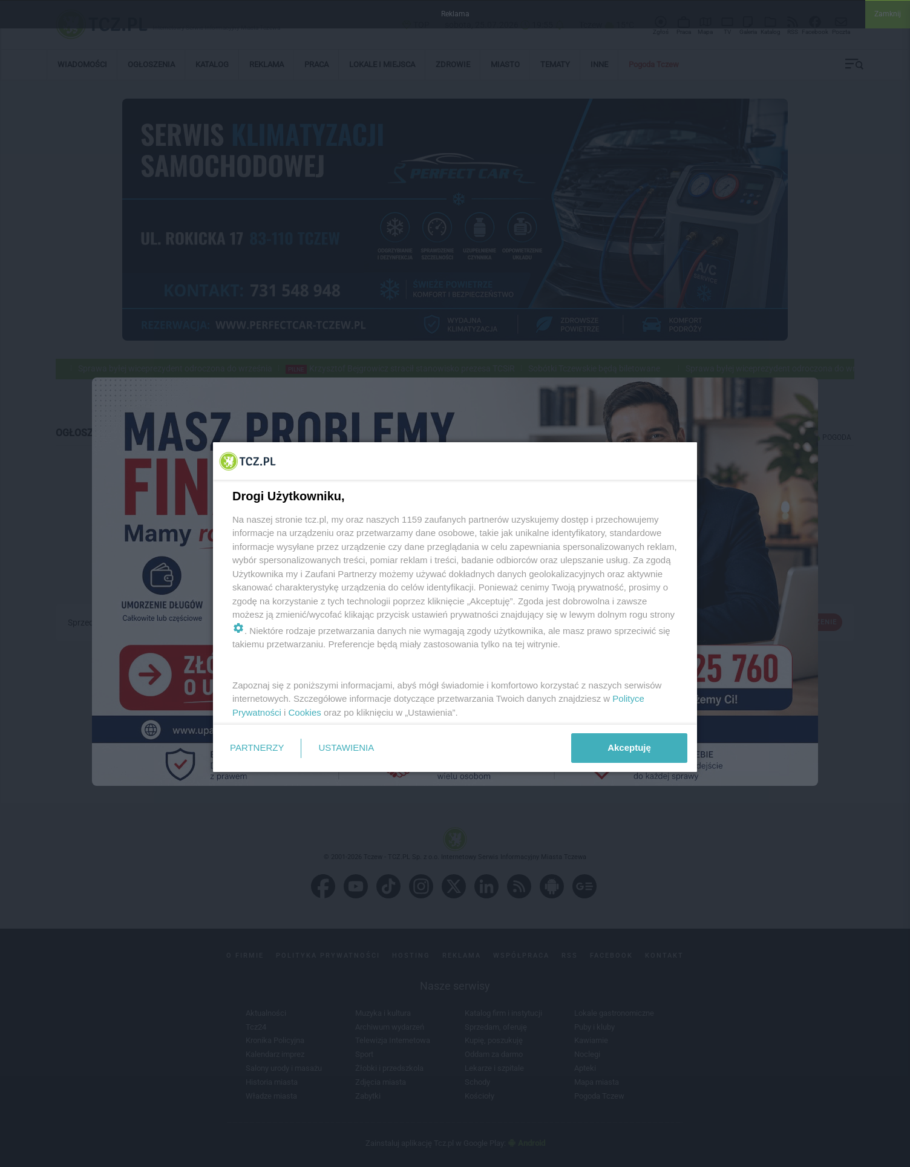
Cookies (305, 712)
